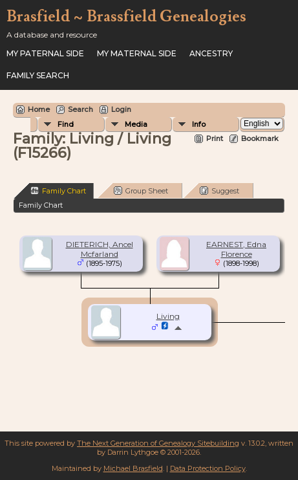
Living (168, 316)
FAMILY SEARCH (37, 75)
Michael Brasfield (133, 468)
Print (214, 138)
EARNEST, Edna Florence (236, 249)
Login (121, 109)
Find (66, 124)
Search (80, 109)
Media (136, 124)
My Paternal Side (45, 53)
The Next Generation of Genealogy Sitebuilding (158, 443)
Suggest (219, 190)
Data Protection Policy (208, 468)
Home (39, 109)
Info (199, 124)
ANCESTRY (211, 53)
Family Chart (58, 190)
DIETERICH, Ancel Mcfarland (99, 249)
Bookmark (260, 138)
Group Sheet (141, 190)
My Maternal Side (136, 53)
